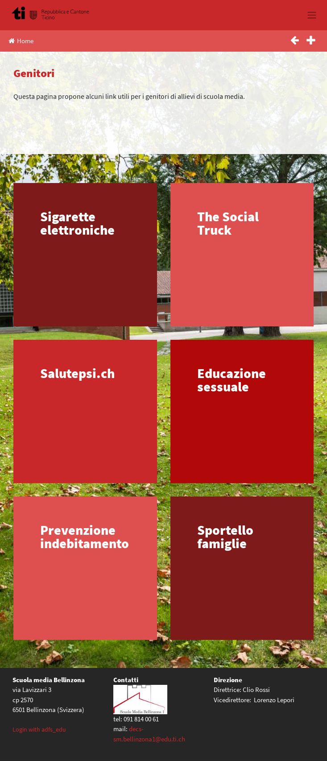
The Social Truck (228, 223)
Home (20, 41)
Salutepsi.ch (77, 373)
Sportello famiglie (225, 536)
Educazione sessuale (231, 380)
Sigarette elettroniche (77, 223)
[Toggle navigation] (311, 15)
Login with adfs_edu (39, 729)
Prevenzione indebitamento (84, 536)
